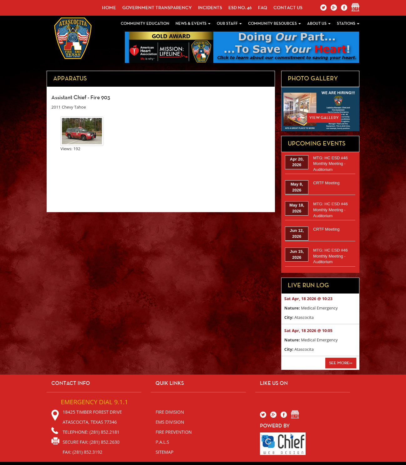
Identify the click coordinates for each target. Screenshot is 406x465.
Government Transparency (157, 8)
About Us (319, 23)
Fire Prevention (173, 432)
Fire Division (169, 412)
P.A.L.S (162, 442)
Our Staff (229, 23)
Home (109, 8)
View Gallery (324, 117)
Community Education (145, 23)
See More (341, 363)
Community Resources (274, 23)
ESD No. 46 (240, 8)
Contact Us (287, 8)
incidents (210, 8)
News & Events (193, 23)
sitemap (164, 452)
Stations (348, 23)
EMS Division (169, 422)
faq (262, 8)
